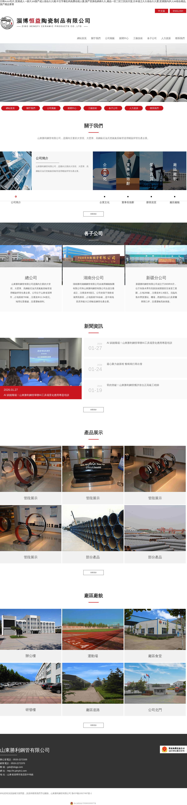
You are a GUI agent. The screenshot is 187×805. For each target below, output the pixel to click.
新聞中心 (124, 38)
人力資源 (166, 38)
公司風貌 (110, 38)
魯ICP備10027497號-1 (82, 796)
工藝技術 (138, 38)
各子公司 (152, 38)
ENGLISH (178, 11)
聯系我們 (180, 38)
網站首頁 (81, 38)
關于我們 (96, 38)
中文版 (161, 11)
